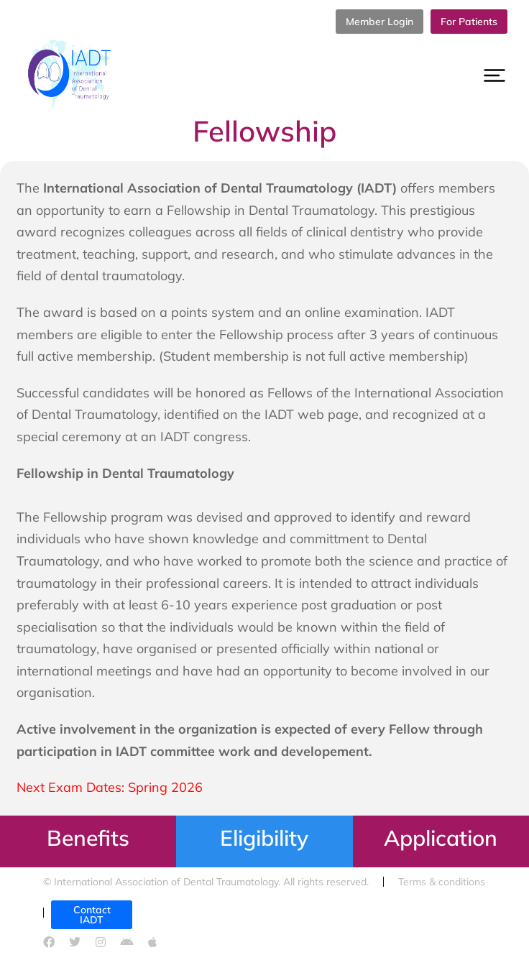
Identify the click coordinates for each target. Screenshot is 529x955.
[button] (494, 75)
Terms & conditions (441, 881)
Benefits (88, 838)
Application (440, 838)
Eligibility (264, 838)
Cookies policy (172, 912)
